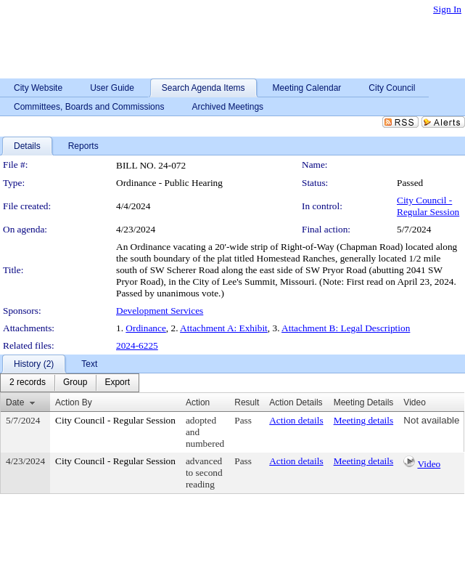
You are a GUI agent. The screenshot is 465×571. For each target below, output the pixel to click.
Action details (296, 420)
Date (15, 402)
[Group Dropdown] (75, 383)
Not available (431, 420)
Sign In (447, 9)
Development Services (159, 310)
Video (428, 463)
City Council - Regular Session (428, 206)
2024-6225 (137, 345)
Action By (73, 402)
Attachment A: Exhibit (224, 328)
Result (246, 402)
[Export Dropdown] (117, 383)
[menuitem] (27, 383)
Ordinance (145, 328)
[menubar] (69, 382)
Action (198, 402)
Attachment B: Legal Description (345, 328)
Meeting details (364, 420)
